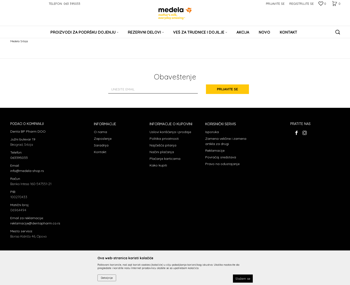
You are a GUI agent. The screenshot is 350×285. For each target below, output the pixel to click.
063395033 (19, 157)
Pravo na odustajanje (222, 164)
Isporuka (212, 132)
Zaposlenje (103, 138)
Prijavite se (227, 89)
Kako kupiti (158, 165)
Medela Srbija (19, 41)
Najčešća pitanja (163, 145)
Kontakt (100, 152)
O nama (100, 132)
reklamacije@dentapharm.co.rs (35, 223)
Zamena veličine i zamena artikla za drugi (225, 141)
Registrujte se (301, 3)
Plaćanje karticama (165, 158)
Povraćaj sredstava (220, 157)
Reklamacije (215, 150)
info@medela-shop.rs (27, 171)
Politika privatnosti (164, 138)
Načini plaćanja (162, 152)
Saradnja (101, 145)
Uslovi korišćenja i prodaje (170, 132)
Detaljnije (107, 278)
